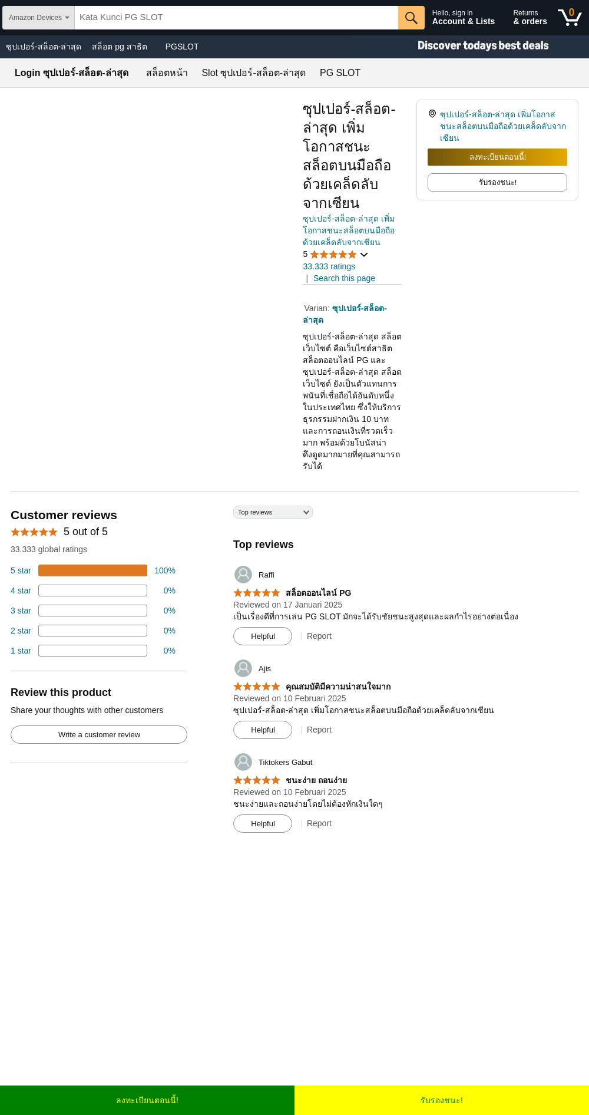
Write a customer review (99, 734)
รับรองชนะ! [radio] (498, 182)
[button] (336, 254)
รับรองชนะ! (442, 1100)
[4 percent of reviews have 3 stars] (93, 610)
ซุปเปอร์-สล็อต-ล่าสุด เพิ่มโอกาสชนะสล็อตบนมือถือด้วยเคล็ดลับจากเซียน (349, 230)
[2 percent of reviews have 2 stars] (93, 630)
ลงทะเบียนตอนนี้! (498, 157)
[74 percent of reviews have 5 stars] (93, 570)
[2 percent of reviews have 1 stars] (93, 651)
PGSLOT (182, 46)
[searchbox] (236, 17)
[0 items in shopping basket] (569, 17)
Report (319, 636)
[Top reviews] (294, 673)
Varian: (318, 308)
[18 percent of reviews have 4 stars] (93, 590)
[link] (434, 126)
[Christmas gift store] (471, 46)
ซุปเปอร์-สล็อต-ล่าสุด (43, 46)
